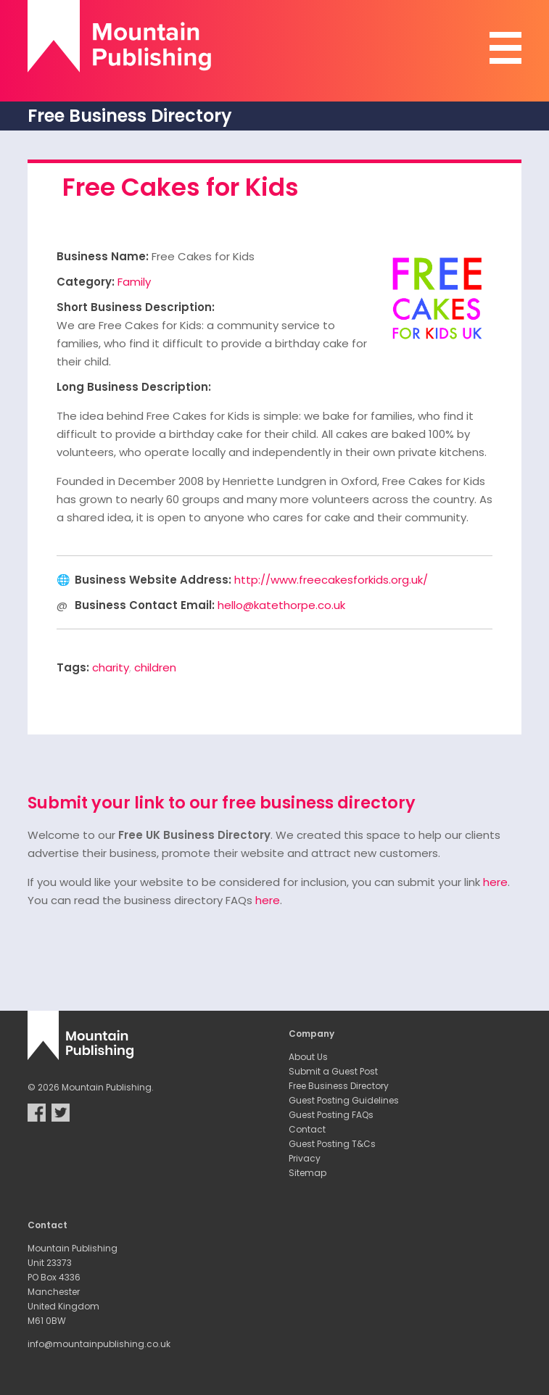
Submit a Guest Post (333, 1071)
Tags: (73, 667)
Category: (86, 281)
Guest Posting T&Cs (332, 1144)
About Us (308, 1057)
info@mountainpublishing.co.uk (99, 1344)
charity (110, 667)
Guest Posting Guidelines (344, 1100)
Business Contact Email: (145, 605)
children (155, 667)
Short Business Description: (136, 307)
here (495, 882)
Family (134, 281)
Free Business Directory (339, 1086)
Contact (307, 1129)
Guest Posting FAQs (331, 1115)
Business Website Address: (153, 579)
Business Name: (103, 256)
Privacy (305, 1158)
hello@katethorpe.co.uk (281, 605)
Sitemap (307, 1173)
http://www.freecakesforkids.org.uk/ (331, 579)
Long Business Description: (134, 386)
